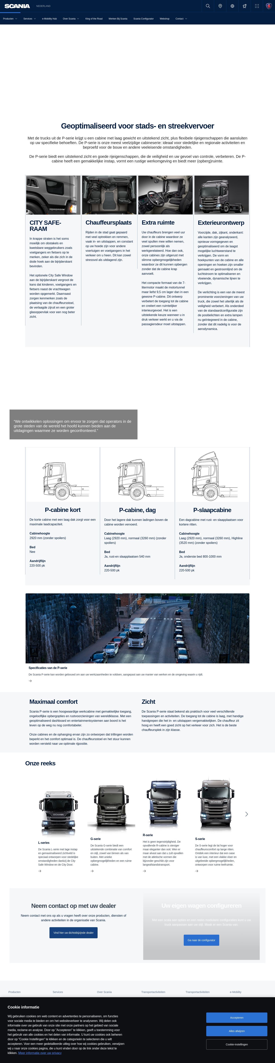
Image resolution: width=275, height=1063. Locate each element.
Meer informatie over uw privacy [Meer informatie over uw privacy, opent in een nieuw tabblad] (40, 1053)
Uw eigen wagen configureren (202, 906)
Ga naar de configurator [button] (201, 940)
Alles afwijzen (237, 1031)
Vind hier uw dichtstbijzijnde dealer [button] (73, 932)
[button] (257, 6)
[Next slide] (247, 814)
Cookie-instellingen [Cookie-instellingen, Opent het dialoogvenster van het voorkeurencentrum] (237, 1044)
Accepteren (236, 1017)
